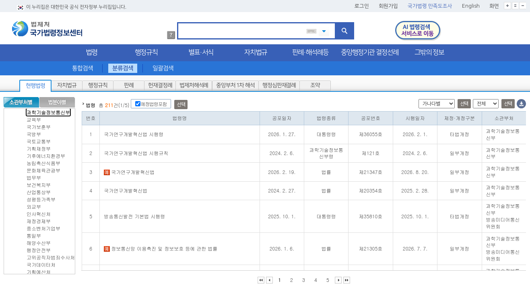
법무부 (34, 175)
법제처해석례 (193, 84)
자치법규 (255, 50)
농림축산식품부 (43, 161)
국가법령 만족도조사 (430, 4)
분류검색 (122, 66)
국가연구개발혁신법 (129, 170)
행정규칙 (146, 50)
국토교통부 (39, 139)
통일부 (34, 233)
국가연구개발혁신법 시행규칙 (136, 151)
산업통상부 (39, 190)
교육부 (34, 117)
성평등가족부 (41, 197)
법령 (91, 50)
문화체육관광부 (43, 168)
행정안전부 (39, 248)
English (471, 4)
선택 (181, 103)
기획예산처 (39, 270)
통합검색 (82, 66)
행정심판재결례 (278, 84)
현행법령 (35, 84)
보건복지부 (39, 183)
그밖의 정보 (429, 50)
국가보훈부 (39, 125)
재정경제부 (39, 219)
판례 (129, 84)
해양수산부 (39, 241)
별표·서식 (200, 50)
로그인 (362, 4)
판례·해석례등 (310, 50)
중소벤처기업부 (43, 226)
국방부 (34, 132)
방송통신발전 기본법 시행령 (134, 214)
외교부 (34, 204)
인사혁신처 (39, 212)
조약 (315, 84)
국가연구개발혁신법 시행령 (133, 132)
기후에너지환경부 (46, 154)
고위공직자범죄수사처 (51, 255)
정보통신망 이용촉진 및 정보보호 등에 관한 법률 (160, 246)
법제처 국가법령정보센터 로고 (47, 27)
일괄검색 (163, 66)
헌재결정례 (160, 84)
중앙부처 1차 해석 (235, 84)
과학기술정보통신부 (48, 110)
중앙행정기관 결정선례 (369, 50)
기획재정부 (39, 146)
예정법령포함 (153, 102)
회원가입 (388, 4)
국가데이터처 (41, 262)
